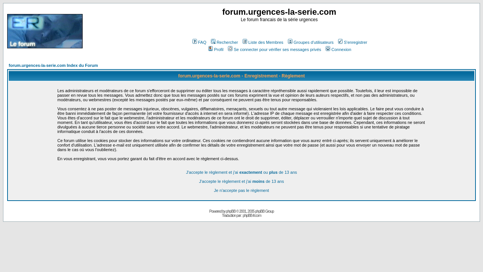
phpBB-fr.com (252, 215)
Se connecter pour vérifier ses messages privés (274, 49)
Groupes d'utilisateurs (311, 42)
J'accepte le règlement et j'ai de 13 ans (241, 181)
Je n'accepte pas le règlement (241, 190)
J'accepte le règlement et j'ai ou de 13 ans (241, 172)
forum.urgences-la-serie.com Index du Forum (53, 65)
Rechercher (224, 42)
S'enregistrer (352, 42)
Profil (215, 49)
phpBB (230, 211)
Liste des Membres (263, 42)
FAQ (199, 42)
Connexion (338, 49)
